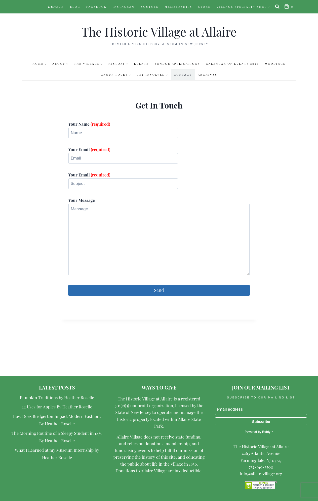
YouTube (150, 6)
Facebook (96, 6)
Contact (183, 74)
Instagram (124, 6)
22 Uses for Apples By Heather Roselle (57, 406)
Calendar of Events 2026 (232, 63)
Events (141, 63)
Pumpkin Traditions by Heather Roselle (57, 397)
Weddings (275, 63)
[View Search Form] (277, 6)
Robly (266, 432)
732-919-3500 (261, 467)
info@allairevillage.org (261, 473)
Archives (207, 74)
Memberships (178, 6)
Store (204, 6)
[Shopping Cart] (289, 7)
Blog (75, 6)
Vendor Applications (177, 63)
